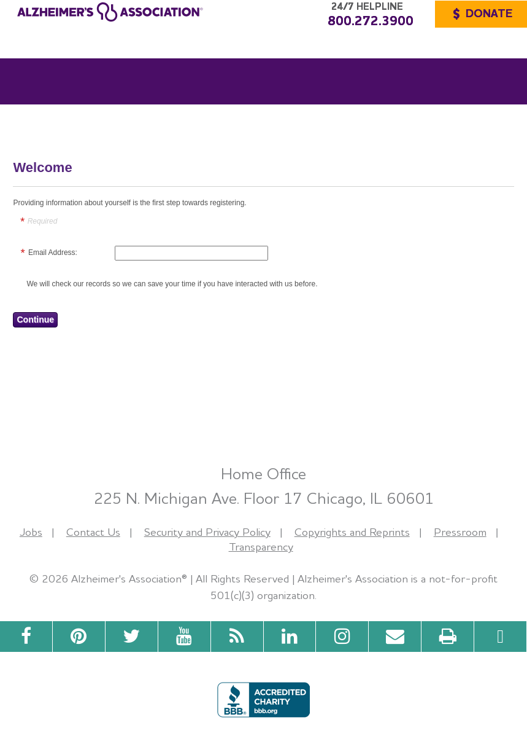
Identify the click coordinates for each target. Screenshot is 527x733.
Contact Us (93, 531)
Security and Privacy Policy (207, 531)
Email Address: (52, 252)
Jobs (31, 531)
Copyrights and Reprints (352, 531)
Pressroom (460, 531)
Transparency (261, 546)
